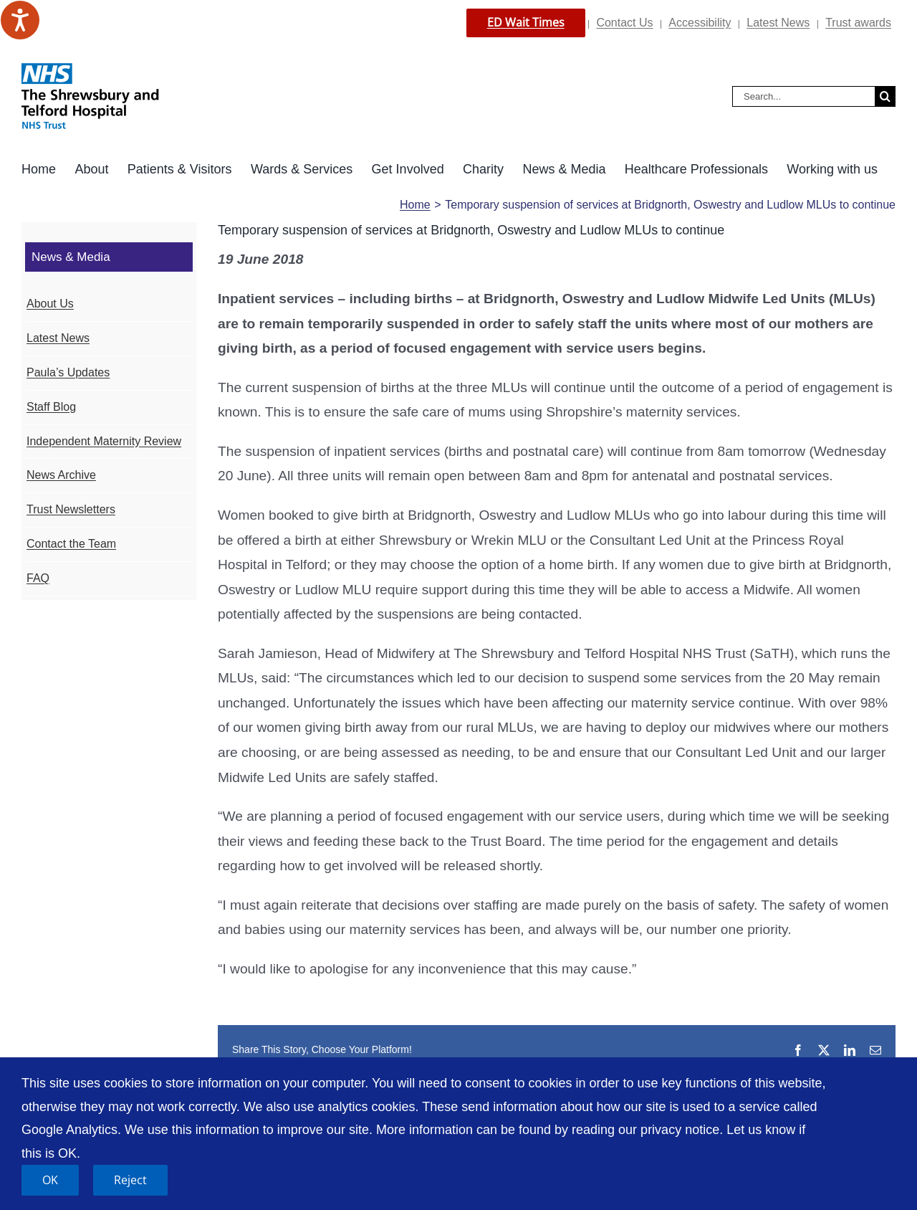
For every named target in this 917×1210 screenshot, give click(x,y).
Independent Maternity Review (104, 441)
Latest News (778, 22)
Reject (130, 1180)
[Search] (885, 96)
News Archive (61, 475)
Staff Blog (51, 407)
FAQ (38, 578)
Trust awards (858, 22)
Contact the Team (71, 544)
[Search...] (803, 96)
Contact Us (624, 22)
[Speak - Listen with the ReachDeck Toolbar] (20, 20)
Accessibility (699, 22)
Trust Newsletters (71, 509)
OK (50, 1180)
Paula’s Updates (68, 372)
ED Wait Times (526, 22)
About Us (50, 303)
